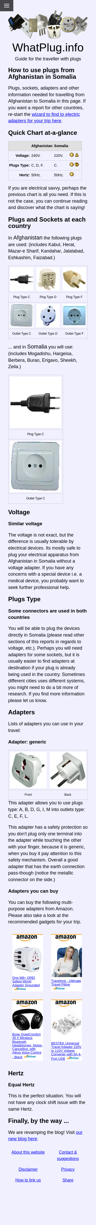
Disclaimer (28, 1169)
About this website (28, 1152)
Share (67, 1180)
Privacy (67, 1169)
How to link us (28, 1180)
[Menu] (6, 5)
